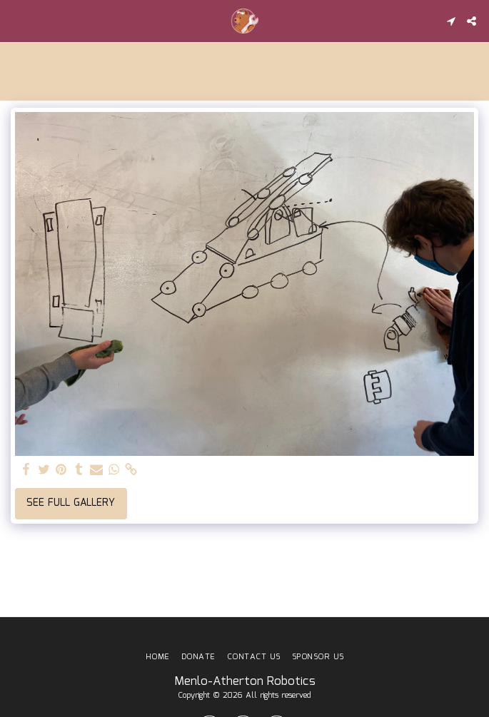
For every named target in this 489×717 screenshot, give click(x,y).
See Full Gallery (70, 503)
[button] (16, 20)
